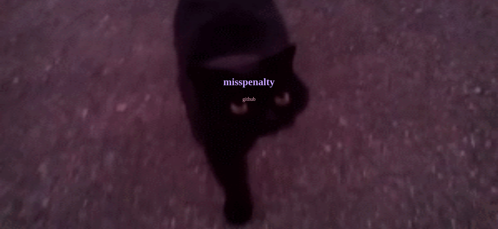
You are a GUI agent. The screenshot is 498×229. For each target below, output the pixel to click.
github (249, 99)
